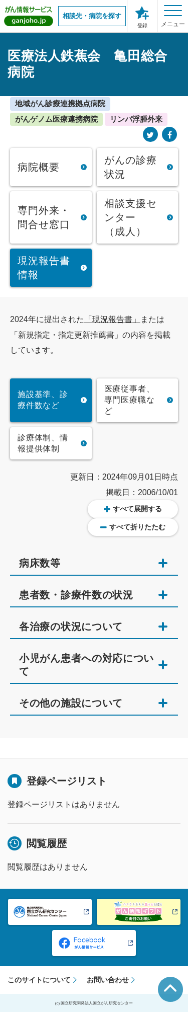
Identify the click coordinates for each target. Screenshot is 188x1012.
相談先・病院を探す (92, 16)
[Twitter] (150, 135)
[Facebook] (169, 135)
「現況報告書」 (112, 319)
